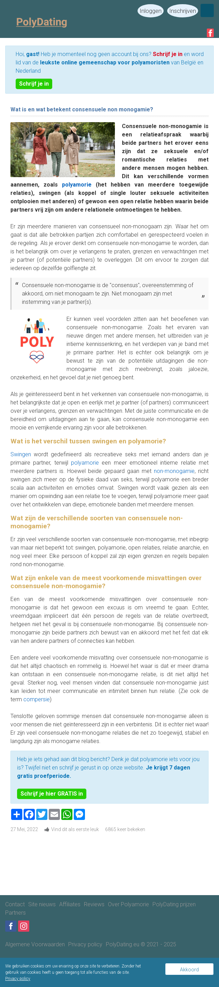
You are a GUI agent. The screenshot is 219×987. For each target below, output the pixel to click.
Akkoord (189, 969)
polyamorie (79, 184)
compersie (36, 699)
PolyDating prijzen (174, 904)
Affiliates (69, 904)
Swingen (20, 454)
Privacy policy (85, 944)
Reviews (94, 904)
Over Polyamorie (128, 904)
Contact (15, 904)
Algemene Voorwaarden (35, 944)
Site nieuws (42, 904)
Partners (15, 912)
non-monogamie (174, 471)
